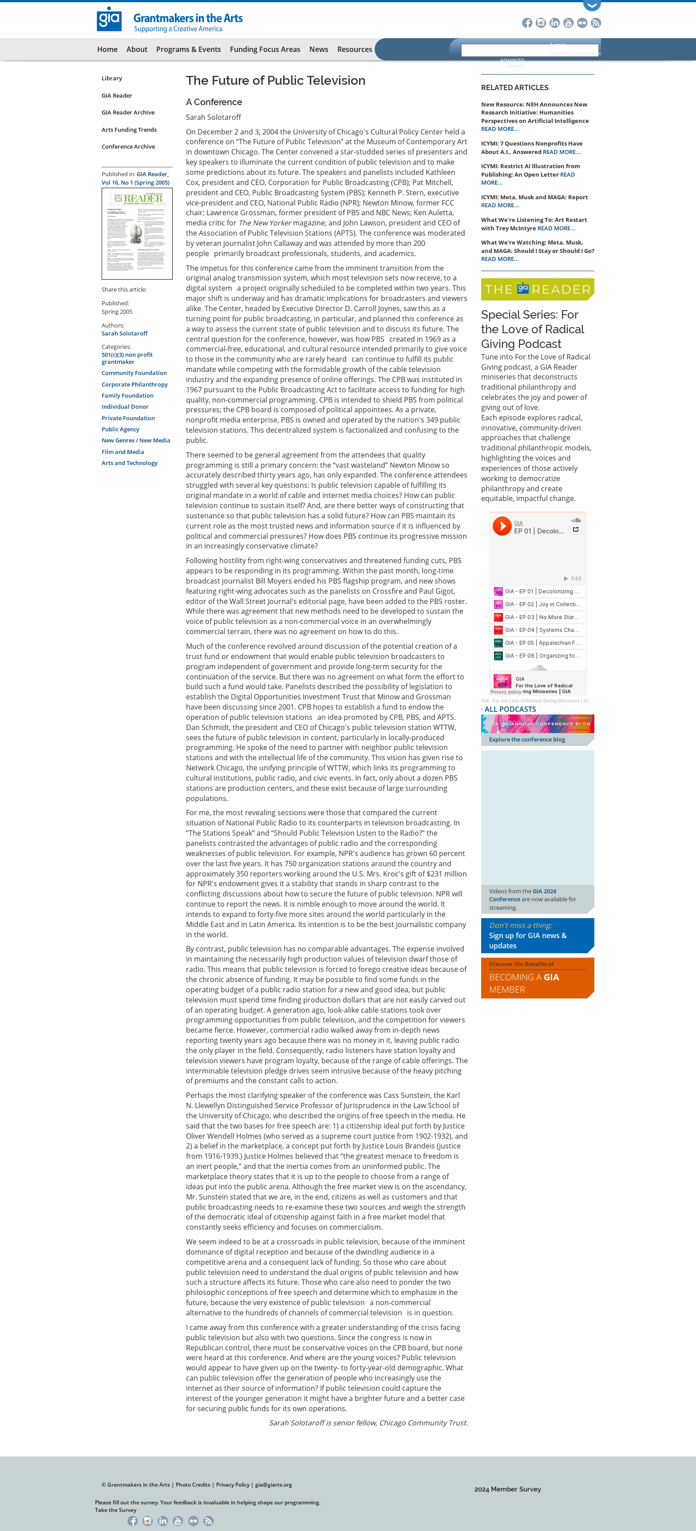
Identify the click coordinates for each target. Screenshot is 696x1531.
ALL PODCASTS (510, 709)
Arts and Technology (130, 463)
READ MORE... (500, 129)
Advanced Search (512, 63)
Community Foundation (134, 373)
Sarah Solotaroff (124, 333)
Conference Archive (128, 146)
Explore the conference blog (527, 739)
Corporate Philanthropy (135, 384)
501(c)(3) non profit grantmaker (127, 358)
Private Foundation (128, 418)
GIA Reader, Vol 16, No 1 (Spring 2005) (136, 178)
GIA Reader (117, 95)
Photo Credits (193, 1484)
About (137, 49)
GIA (485, 700)
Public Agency (120, 429)
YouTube (568, 22)
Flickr (582, 22)
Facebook (527, 22)
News (318, 49)
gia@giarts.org (273, 1484)
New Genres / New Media (136, 440)
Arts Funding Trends (129, 130)
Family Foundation (128, 395)
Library (112, 78)
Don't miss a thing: (537, 935)
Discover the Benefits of (537, 978)
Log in (558, 44)
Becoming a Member (524, 983)
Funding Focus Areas (265, 49)
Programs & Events (188, 49)
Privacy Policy (232, 1484)
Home (107, 49)
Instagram (540, 22)
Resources (354, 49)
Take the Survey (115, 1510)
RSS (595, 22)
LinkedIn (554, 22)
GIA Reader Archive (128, 112)
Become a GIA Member (575, 54)
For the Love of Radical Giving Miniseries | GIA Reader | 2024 (557, 700)
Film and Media (123, 452)
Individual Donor (125, 406)
